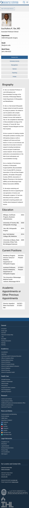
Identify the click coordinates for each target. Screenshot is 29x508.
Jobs (2, 336)
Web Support (4, 454)
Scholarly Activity (14, 61)
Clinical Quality (4, 383)
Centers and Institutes (6, 399)
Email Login (4, 330)
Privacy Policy (4, 450)
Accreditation (4, 352)
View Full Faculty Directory (7, 8)
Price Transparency (6, 389)
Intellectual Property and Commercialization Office (13, 403)
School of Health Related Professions (10, 366)
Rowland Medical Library (7, 360)
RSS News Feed (6, 432)
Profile (14, 76)
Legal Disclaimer (5, 446)
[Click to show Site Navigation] (27, 2)
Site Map (3, 343)
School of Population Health (8, 372)
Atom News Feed (6, 434)
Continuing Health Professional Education (11, 356)
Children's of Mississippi (7, 381)
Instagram (4, 428)
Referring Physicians (6, 391)
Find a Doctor (4, 385)
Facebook (4, 422)
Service (14, 69)
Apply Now (3, 354)
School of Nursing (5, 370)
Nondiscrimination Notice (7, 448)
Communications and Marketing (9, 414)
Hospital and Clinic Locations (8, 387)
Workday (3, 345)
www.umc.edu (4, 476)
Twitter (4, 424)
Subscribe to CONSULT (6, 420)
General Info (14, 57)
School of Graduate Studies (7, 364)
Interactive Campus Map (7, 334)
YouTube (4, 426)
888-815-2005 (15, 482)
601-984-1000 (14, 480)
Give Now (3, 332)
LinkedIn (4, 430)
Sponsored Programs (6, 407)
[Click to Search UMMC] (24, 2)
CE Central (3, 328)
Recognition (14, 65)
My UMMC (3, 338)
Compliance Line (5, 441)
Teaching (14, 72)
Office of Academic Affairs (7, 358)
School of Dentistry (5, 362)
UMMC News (4, 418)
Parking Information (6, 341)
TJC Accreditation (5, 452)
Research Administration (7, 405)
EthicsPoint (4, 444)
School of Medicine (5, 368)
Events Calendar (5, 416)
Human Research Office (7, 401)
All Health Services (5, 379)
